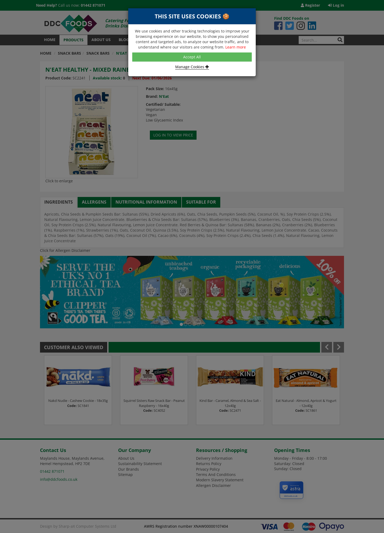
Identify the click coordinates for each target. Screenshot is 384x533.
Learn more (235, 47)
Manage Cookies (192, 66)
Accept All (192, 56)
